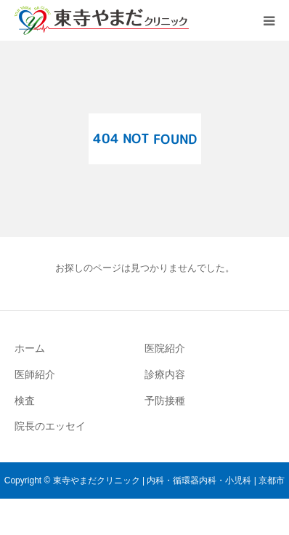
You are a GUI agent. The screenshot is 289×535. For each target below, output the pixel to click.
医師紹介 (35, 374)
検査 (25, 400)
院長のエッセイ (50, 426)
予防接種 (164, 400)
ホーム (30, 348)
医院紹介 (164, 348)
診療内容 (164, 374)
